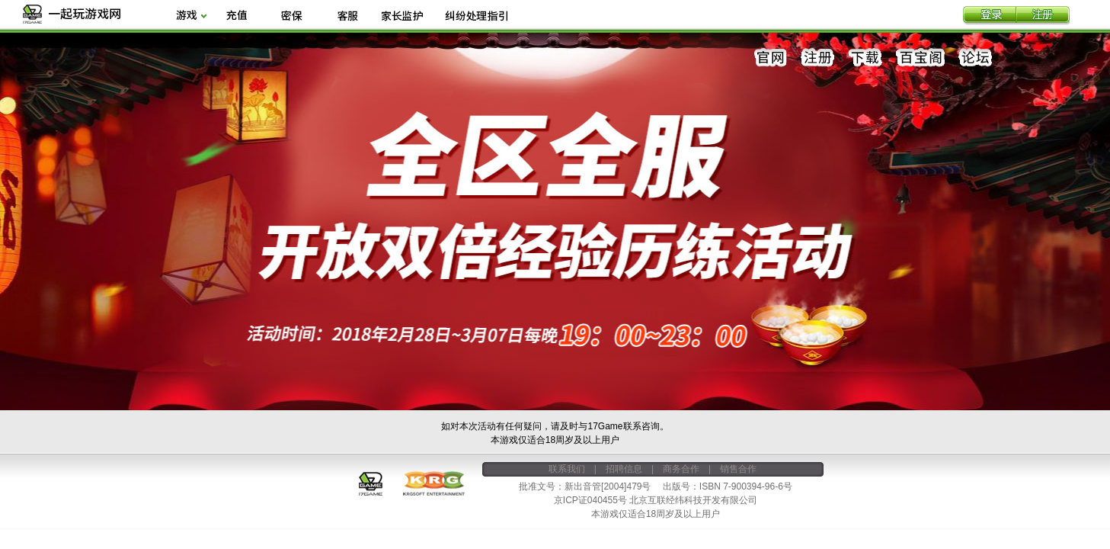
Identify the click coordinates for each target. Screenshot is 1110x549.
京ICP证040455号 (590, 500)
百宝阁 (920, 58)
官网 (771, 58)
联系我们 (567, 469)
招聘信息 (624, 469)
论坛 (975, 58)
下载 (865, 58)
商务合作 (681, 469)
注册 (1043, 16)
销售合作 (738, 469)
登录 (989, 16)
